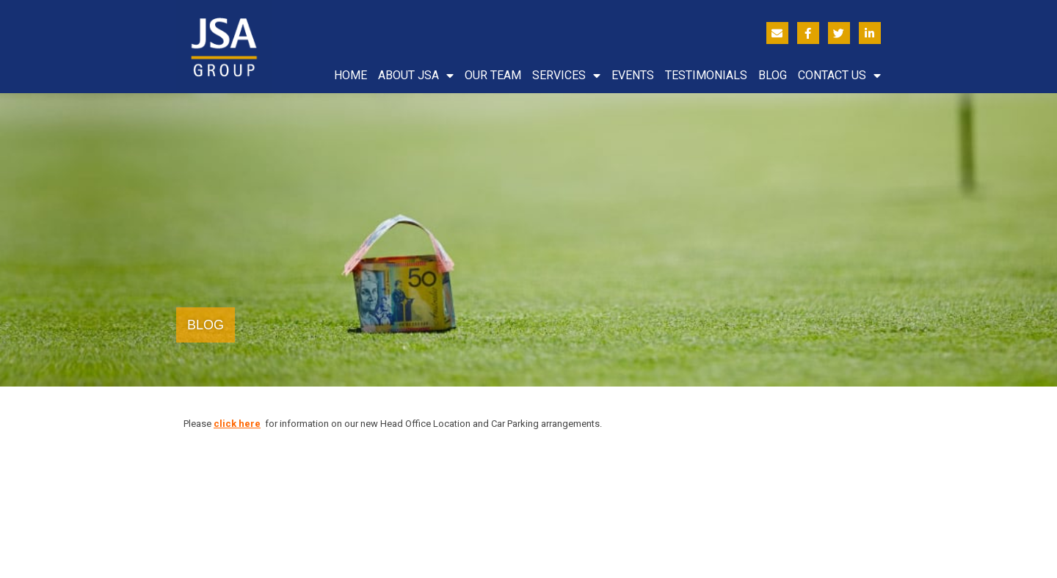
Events (632, 75)
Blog (772, 75)
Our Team (493, 75)
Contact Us (839, 75)
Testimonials (706, 75)
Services (566, 75)
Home (350, 75)
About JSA (416, 75)
